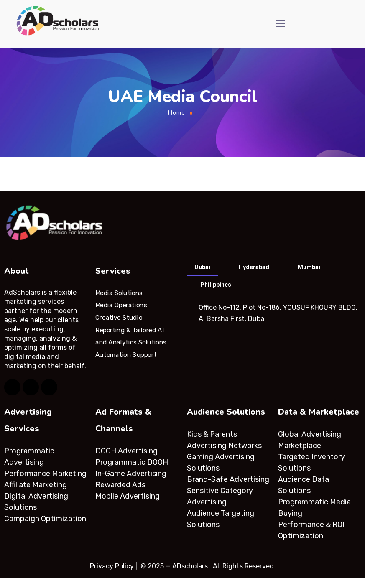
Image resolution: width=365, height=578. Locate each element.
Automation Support (125, 355)
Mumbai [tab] (309, 267)
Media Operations (121, 305)
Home (176, 113)
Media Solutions (119, 292)
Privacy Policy (112, 566)
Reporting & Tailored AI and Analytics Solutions (130, 336)
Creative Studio (118, 317)
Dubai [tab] (202, 267)
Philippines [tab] (215, 284)
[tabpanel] (273, 313)
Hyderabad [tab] (254, 267)
